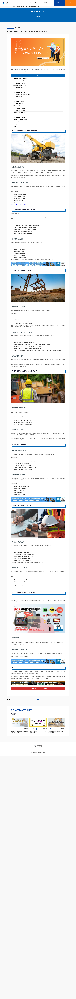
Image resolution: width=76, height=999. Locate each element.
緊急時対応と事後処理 (17, 105)
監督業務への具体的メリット (20, 124)
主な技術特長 (17, 121)
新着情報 (13, 6)
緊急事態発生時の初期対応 (19, 108)
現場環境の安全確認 (18, 87)
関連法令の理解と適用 (19, 115)
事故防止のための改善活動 (19, 110)
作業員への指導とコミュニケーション (22, 94)
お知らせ (31, 2)
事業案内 (36, 2)
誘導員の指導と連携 (18, 96)
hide (39, 75)
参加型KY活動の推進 (18, 103)
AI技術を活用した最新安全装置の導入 (20, 119)
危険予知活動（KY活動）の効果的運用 (20, 99)
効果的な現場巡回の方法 (19, 92)
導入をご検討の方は (38, 688)
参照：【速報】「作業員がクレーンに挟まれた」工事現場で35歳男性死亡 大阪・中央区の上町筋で (29, 204)
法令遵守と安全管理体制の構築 (19, 112)
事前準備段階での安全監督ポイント (20, 85)
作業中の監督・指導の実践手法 (19, 89)
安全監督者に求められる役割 (20, 83)
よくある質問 (45, 2)
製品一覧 (40, 2)
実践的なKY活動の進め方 (19, 101)
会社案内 (50, 2)
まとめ (14, 126)
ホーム (28, 2)
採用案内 (70, 2)
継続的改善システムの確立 (19, 117)
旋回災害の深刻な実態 (19, 80)
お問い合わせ (59, 2)
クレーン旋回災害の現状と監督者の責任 (20, 78)
